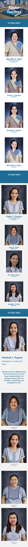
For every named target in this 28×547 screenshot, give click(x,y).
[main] (14, 9)
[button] (2, 2)
